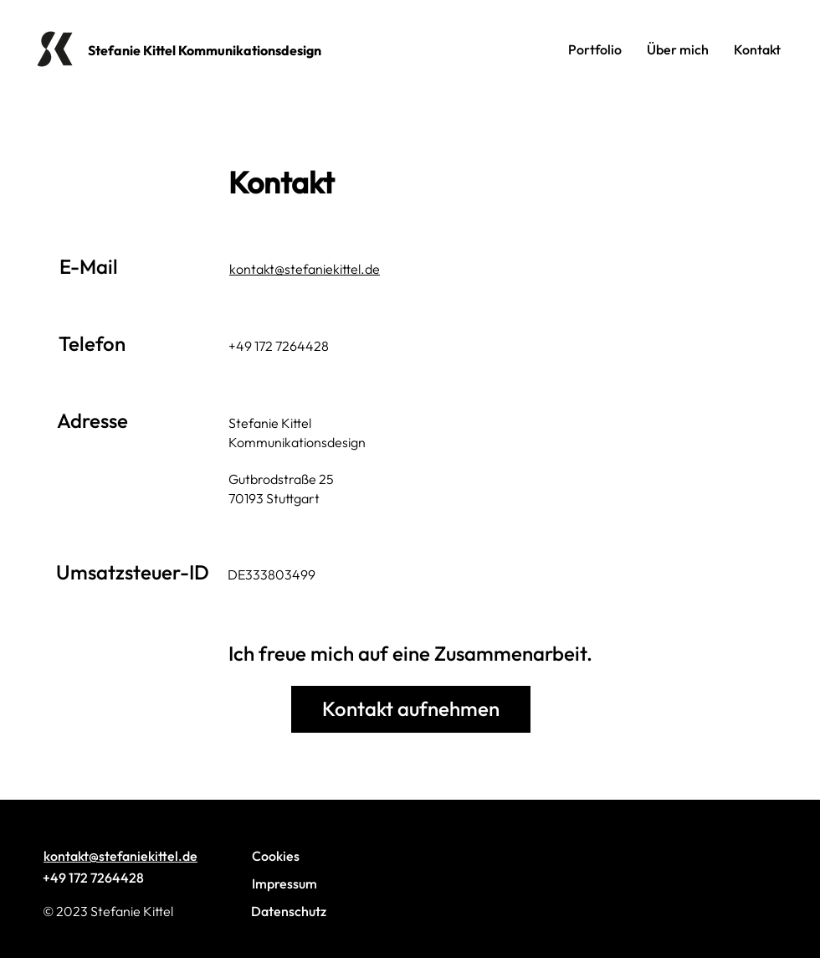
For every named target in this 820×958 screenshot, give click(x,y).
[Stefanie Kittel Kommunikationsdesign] (213, 50)
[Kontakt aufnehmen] (410, 709)
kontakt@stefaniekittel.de (304, 268)
